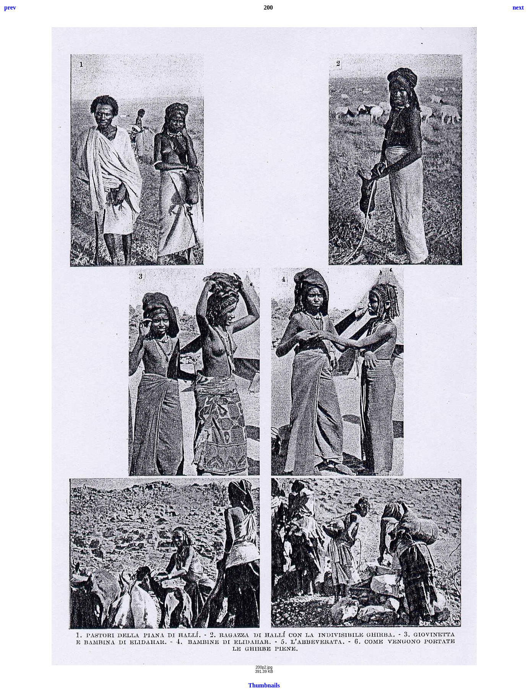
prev (10, 7)
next (518, 7)
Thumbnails (264, 685)
